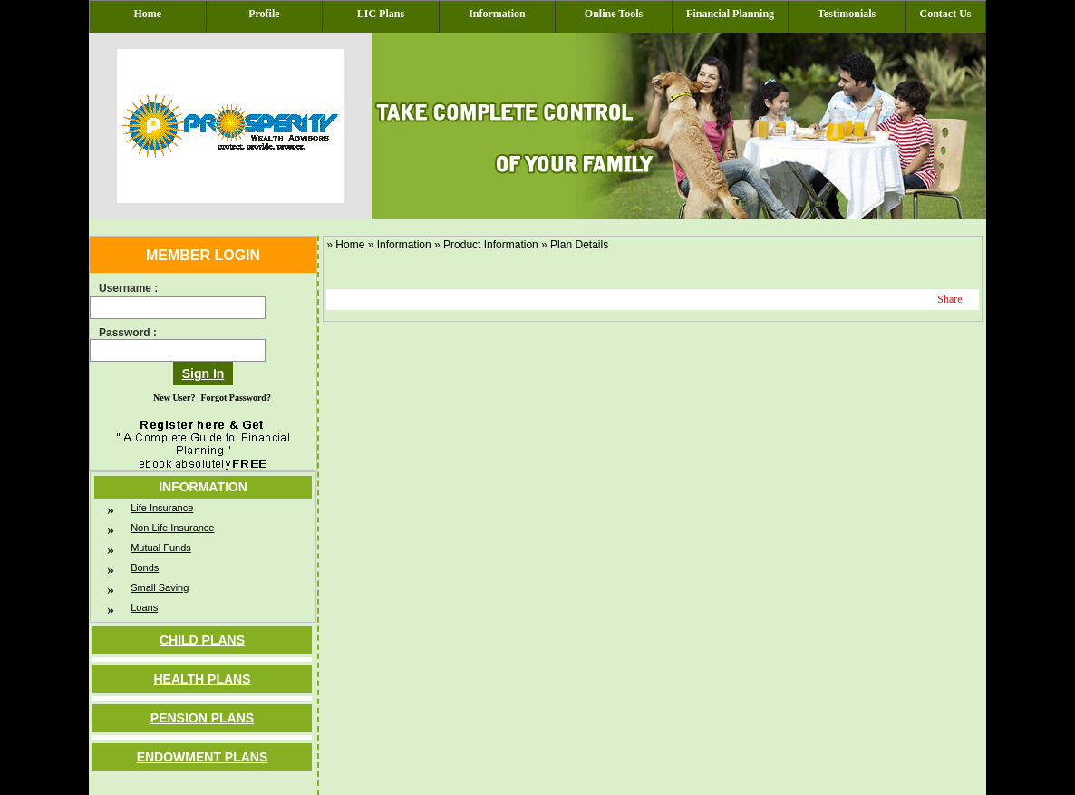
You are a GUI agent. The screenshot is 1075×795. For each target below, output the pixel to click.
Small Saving (160, 587)
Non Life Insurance (172, 527)
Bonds (145, 567)
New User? (174, 397)
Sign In (203, 373)
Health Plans (201, 679)
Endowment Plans (202, 757)
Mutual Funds (161, 547)
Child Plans (202, 640)
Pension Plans (202, 718)
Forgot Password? (235, 397)
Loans (144, 607)
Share (949, 299)
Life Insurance (162, 507)
